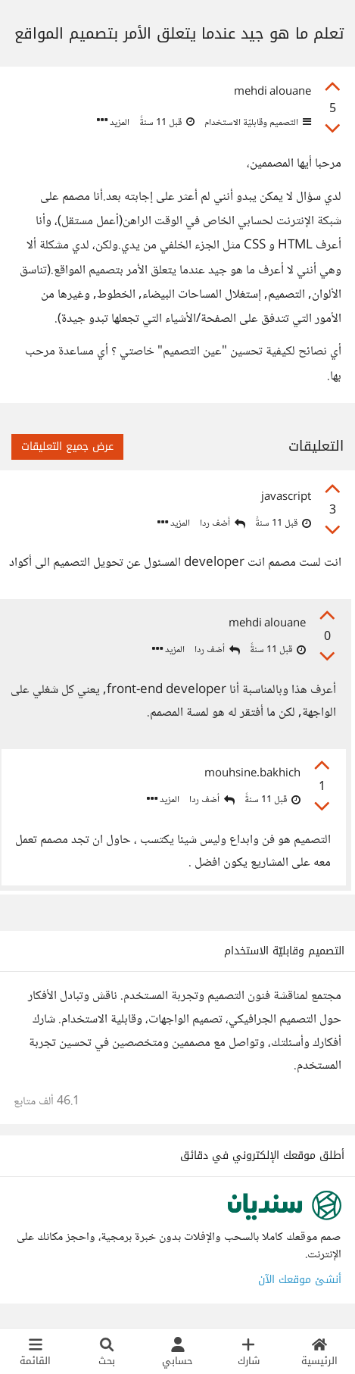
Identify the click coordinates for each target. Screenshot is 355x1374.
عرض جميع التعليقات (67, 446)
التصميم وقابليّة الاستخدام (256, 122)
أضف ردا (222, 524)
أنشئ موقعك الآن (299, 1279)
